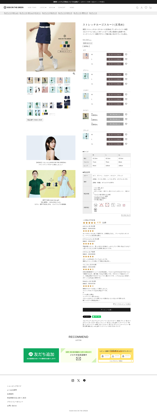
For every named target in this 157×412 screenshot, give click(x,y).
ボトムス (16, 13)
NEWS (72, 7)
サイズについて (126, 215)
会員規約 (10, 393)
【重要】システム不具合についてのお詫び (65, 2)
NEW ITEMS (32, 7)
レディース (8, 13)
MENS (52, 7)
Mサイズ (85, 13)
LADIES (43, 7)
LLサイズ (54, 13)
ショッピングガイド (14, 386)
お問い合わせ (11, 403)
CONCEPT (61, 7)
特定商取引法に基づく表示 (16, 396)
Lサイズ (69, 13)
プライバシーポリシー (15, 399)
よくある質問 (11, 389)
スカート (38, 13)
